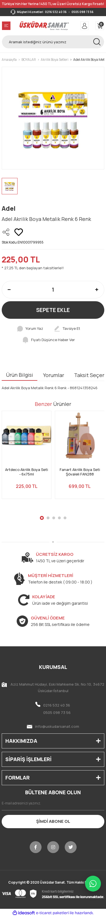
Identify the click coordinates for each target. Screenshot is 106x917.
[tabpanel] (26, 458)
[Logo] (44, 25)
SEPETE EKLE (53, 310)
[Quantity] (53, 289)
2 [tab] (48, 517)
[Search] (53, 41)
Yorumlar (53, 375)
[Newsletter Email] (53, 803)
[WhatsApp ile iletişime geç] (93, 884)
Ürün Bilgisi (19, 374)
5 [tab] (65, 517)
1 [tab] (42, 518)
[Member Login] (84, 25)
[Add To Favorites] (18, 232)
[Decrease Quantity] (9, 289)
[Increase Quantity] (96, 289)
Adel (9, 208)
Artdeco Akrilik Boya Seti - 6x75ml (26, 472)
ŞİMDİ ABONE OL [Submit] (53, 821)
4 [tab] (59, 517)
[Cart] (100, 25)
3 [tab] (53, 517)
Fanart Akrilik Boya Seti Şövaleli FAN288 (80, 472)
